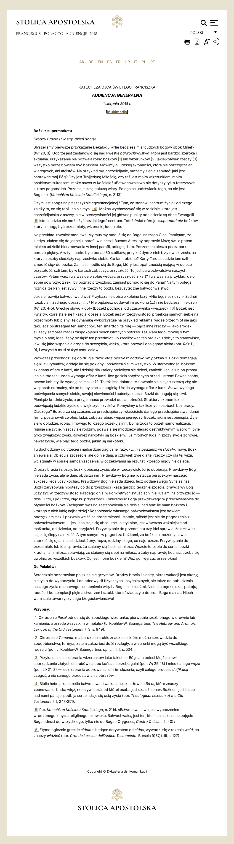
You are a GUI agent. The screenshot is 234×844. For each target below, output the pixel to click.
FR (118, 62)
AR (81, 62)
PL (144, 62)
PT (152, 62)
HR (127, 62)
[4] (94, 208)
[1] (120, 159)
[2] (153, 159)
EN (100, 62)
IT (135, 62)
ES (109, 62)
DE (90, 62)
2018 (93, 33)
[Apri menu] (213, 23)
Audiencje (77, 33)
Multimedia (117, 112)
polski (200, 33)
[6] (172, 308)
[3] (194, 159)
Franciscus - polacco (40, 33)
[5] (36, 220)
